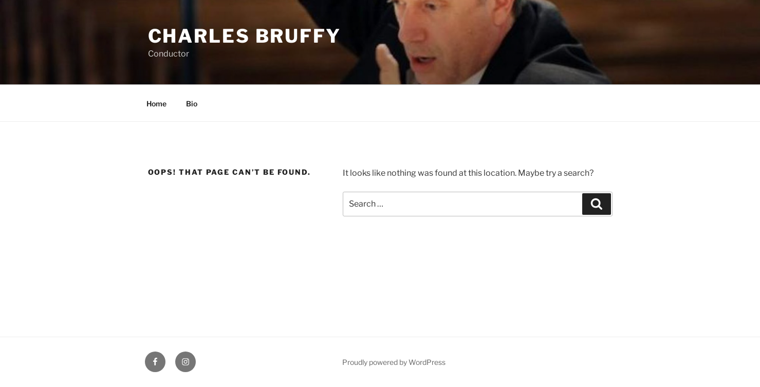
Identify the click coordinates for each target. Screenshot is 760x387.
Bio (191, 103)
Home (156, 103)
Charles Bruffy (244, 36)
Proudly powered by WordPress (394, 362)
